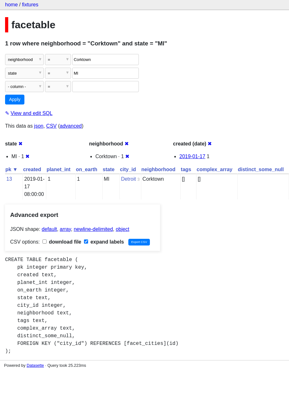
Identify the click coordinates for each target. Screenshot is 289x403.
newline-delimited (93, 229)
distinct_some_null (261, 169)
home (11, 4)
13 (9, 179)
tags (186, 169)
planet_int (59, 169)
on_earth (86, 169)
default (49, 229)
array (65, 229)
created (32, 169)
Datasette (35, 365)
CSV (51, 126)
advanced (71, 126)
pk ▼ (11, 169)
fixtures (30, 4)
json (38, 126)
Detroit (128, 179)
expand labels (104, 242)
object (122, 229)
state (108, 169)
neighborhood (158, 169)
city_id (128, 169)
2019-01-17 (192, 156)
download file (61, 242)
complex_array (215, 169)
